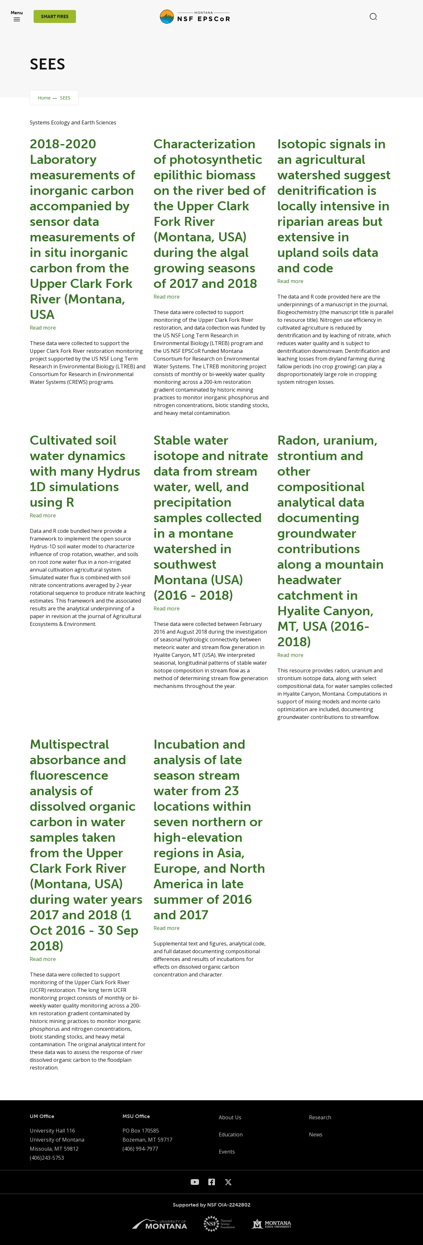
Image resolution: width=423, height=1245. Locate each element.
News (316, 1134)
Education (231, 1134)
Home (44, 98)
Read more (43, 327)
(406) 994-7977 (140, 1148)
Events (227, 1151)
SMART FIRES (55, 17)
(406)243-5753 (47, 1157)
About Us (230, 1117)
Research (320, 1117)
